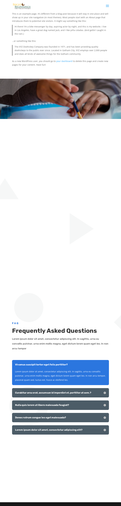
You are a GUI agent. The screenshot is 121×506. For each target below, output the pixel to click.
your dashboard (64, 61)
